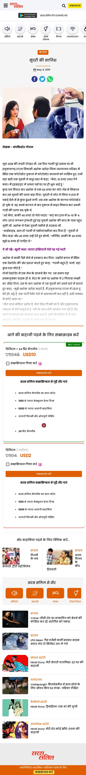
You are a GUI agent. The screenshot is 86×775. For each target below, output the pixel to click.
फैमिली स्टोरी (39, 702)
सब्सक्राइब (74, 5)
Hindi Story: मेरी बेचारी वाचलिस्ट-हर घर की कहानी (57, 664)
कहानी (20, 36)
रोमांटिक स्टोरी (40, 724)
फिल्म (58, 36)
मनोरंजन (36, 680)
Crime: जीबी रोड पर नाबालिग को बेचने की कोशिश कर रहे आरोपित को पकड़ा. (56, 620)
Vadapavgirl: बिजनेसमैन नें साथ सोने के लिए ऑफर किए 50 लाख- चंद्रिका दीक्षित (55, 686)
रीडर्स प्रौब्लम (46, 38)
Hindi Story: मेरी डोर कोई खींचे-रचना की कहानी (55, 730)
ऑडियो (7, 36)
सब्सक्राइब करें (43, 373)
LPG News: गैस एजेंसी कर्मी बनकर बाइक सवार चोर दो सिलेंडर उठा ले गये (55, 642)
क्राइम (43, 52)
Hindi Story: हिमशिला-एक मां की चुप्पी (54, 707)
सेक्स (33, 36)
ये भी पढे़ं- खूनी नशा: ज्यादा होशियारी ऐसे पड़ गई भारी (34, 249)
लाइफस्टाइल (72, 36)
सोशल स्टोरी (38, 658)
